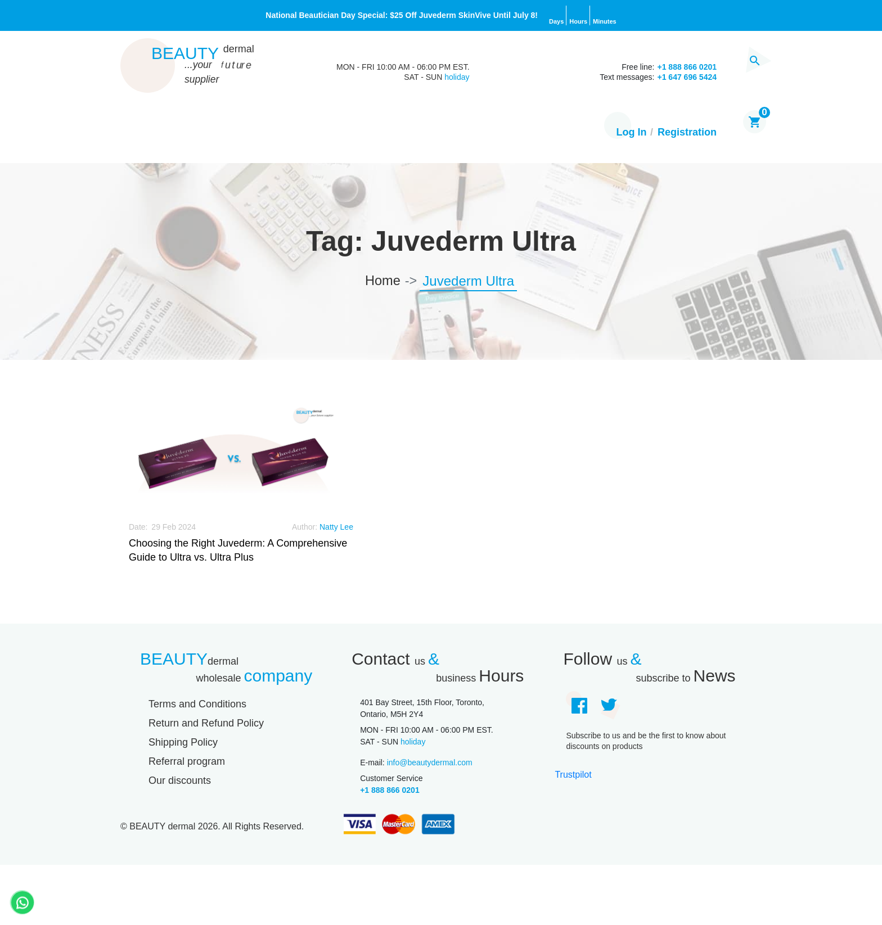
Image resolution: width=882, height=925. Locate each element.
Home (143, 133)
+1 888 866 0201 (390, 791)
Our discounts (179, 781)
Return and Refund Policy (206, 724)
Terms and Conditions (197, 705)
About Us (414, 133)
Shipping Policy (183, 743)
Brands (300, 133)
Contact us (494, 133)
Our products (219, 133)
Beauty (202, 53)
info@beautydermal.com (429, 763)
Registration (687, 133)
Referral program (186, 762)
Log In (631, 133)
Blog (354, 133)
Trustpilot (573, 775)
